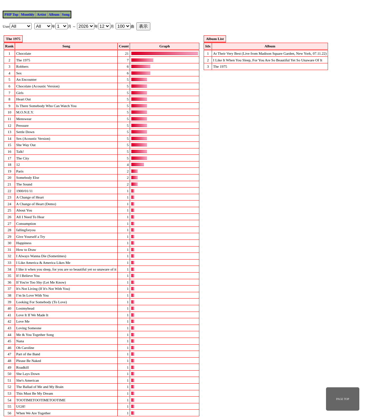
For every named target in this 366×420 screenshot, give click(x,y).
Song (66, 14)
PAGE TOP (342, 399)
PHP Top (11, 14)
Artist (41, 14)
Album (54, 14)
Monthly (27, 14)
